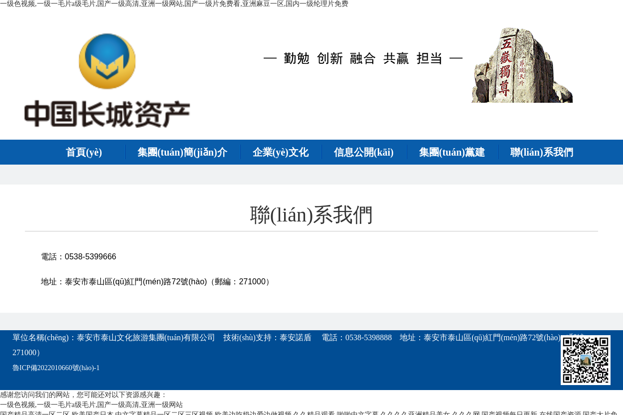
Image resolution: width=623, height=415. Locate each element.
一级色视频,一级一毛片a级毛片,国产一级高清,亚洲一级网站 (91, 405)
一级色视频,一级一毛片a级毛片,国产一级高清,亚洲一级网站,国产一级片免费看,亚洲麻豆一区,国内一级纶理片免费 (174, 3)
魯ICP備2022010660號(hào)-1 (56, 368)
